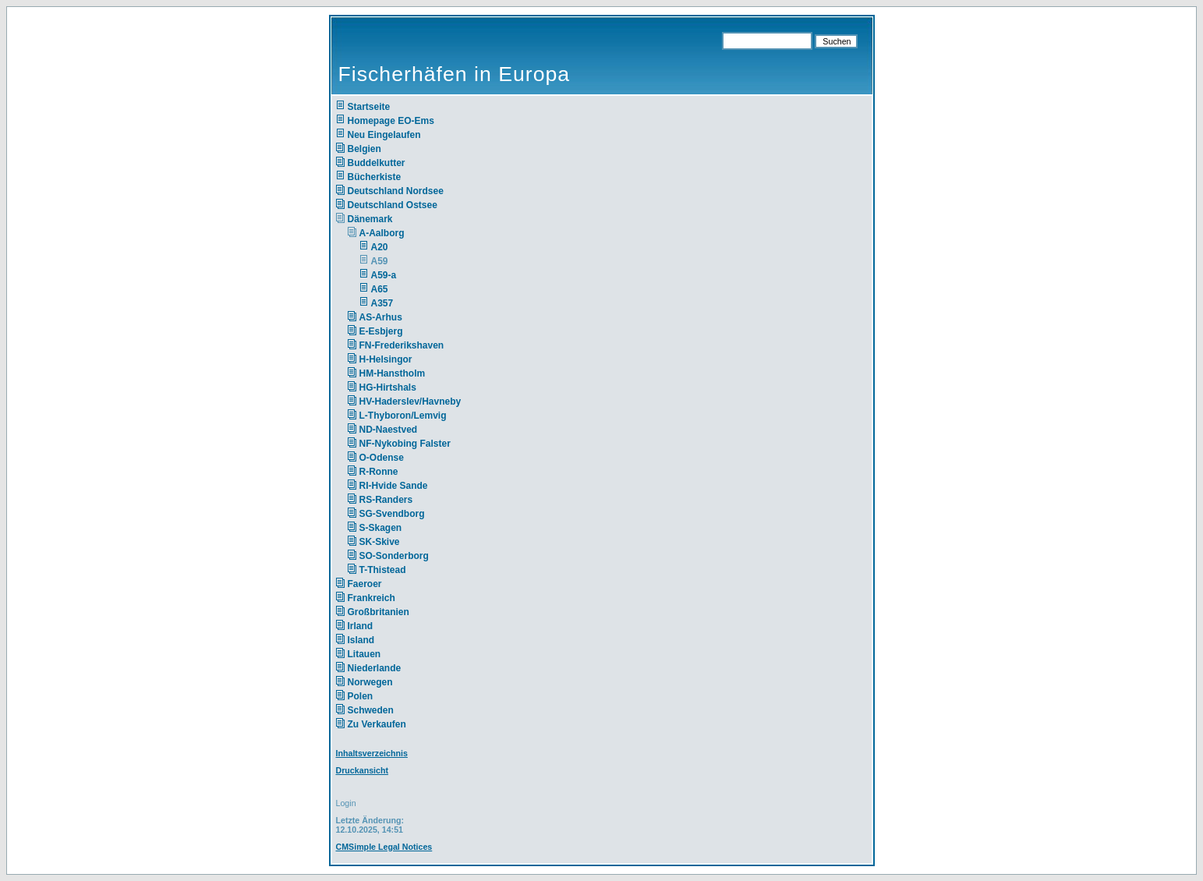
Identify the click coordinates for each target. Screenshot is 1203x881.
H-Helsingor (385, 359)
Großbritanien (378, 612)
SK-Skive (379, 541)
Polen (360, 696)
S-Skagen (380, 527)
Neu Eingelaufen (384, 134)
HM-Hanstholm (392, 373)
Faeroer (365, 583)
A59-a (384, 275)
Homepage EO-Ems (391, 120)
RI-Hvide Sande (393, 485)
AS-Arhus (380, 317)
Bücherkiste (375, 177)
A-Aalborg (382, 233)
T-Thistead (382, 569)
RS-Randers (386, 499)
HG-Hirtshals (387, 387)
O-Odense (381, 457)
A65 (379, 289)
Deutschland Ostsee (392, 205)
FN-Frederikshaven (401, 345)
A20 (379, 247)
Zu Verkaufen (377, 724)
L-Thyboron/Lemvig (403, 415)
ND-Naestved (388, 429)
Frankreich (371, 598)
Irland (360, 626)
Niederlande (385, 668)
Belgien (364, 148)
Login (346, 803)
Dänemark (370, 219)
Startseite (369, 106)
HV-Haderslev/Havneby (410, 401)
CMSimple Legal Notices (384, 846)
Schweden (371, 710)
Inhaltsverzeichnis (372, 753)
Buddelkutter (376, 162)
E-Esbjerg (381, 331)
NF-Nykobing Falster (405, 443)
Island (361, 640)
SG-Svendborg (392, 513)
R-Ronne (378, 471)
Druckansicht (362, 770)
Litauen (364, 654)
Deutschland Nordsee (396, 191)
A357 (382, 303)
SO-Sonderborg (394, 555)
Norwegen (370, 682)
